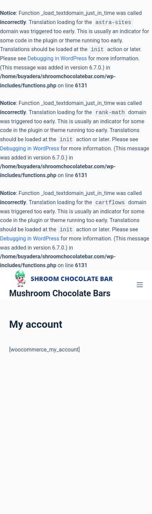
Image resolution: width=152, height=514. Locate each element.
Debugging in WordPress (57, 58)
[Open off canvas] (140, 285)
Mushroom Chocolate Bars (60, 293)
